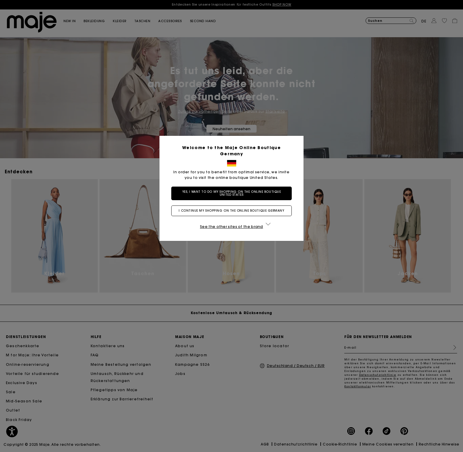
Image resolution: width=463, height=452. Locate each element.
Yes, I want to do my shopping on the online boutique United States (231, 193)
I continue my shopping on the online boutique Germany (231, 211)
